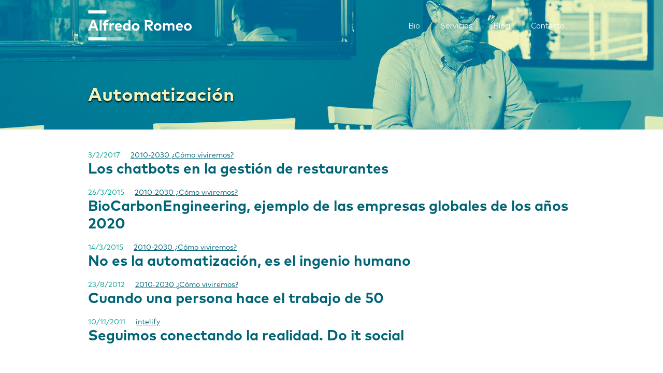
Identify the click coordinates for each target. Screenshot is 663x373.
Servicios (456, 26)
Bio (414, 26)
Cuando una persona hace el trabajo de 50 (236, 299)
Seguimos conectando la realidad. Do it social (246, 336)
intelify (148, 322)
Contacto (548, 26)
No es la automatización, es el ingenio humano (249, 261)
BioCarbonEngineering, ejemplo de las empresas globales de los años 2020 (328, 215)
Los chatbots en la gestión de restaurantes (238, 169)
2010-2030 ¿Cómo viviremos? (182, 155)
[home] (140, 25)
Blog (501, 26)
